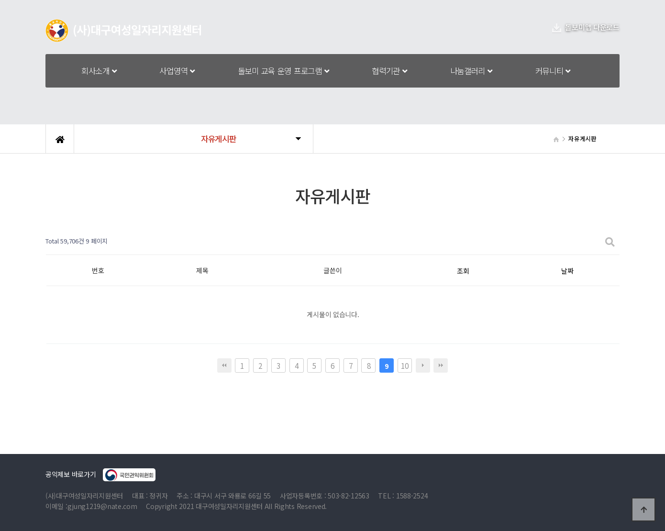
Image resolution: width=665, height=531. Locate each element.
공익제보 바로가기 (100, 474)
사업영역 (176, 71)
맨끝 (440, 365)
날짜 (567, 271)
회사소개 (98, 71)
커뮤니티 (552, 71)
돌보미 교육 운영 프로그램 (283, 71)
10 (404, 365)
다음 (423, 365)
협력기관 (389, 71)
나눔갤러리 (471, 71)
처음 (224, 365)
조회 (463, 271)
